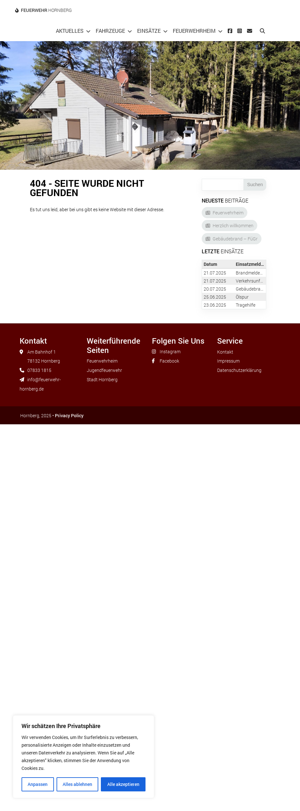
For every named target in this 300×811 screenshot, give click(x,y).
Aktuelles (70, 30)
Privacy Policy (69, 415)
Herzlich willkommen (233, 225)
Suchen (255, 184)
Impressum (228, 361)
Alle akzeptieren (123, 784)
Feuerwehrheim (194, 30)
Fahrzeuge (110, 30)
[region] (83, 756)
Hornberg (46, 10)
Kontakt (225, 352)
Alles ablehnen (77, 784)
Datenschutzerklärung (239, 370)
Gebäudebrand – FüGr (235, 239)
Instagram (170, 351)
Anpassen (38, 784)
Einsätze (149, 30)
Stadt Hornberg (102, 379)
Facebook (169, 361)
